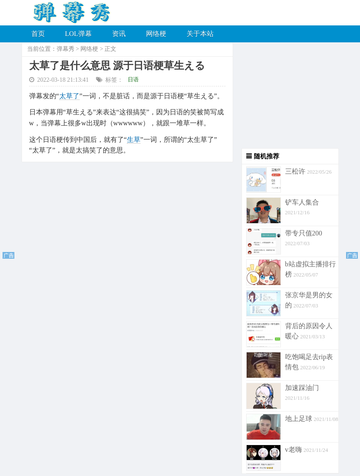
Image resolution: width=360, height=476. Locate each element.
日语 (133, 79)
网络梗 (156, 33)
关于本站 (200, 33)
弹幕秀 (65, 49)
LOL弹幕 (78, 33)
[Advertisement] (286, 95)
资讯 (119, 33)
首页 (38, 33)
